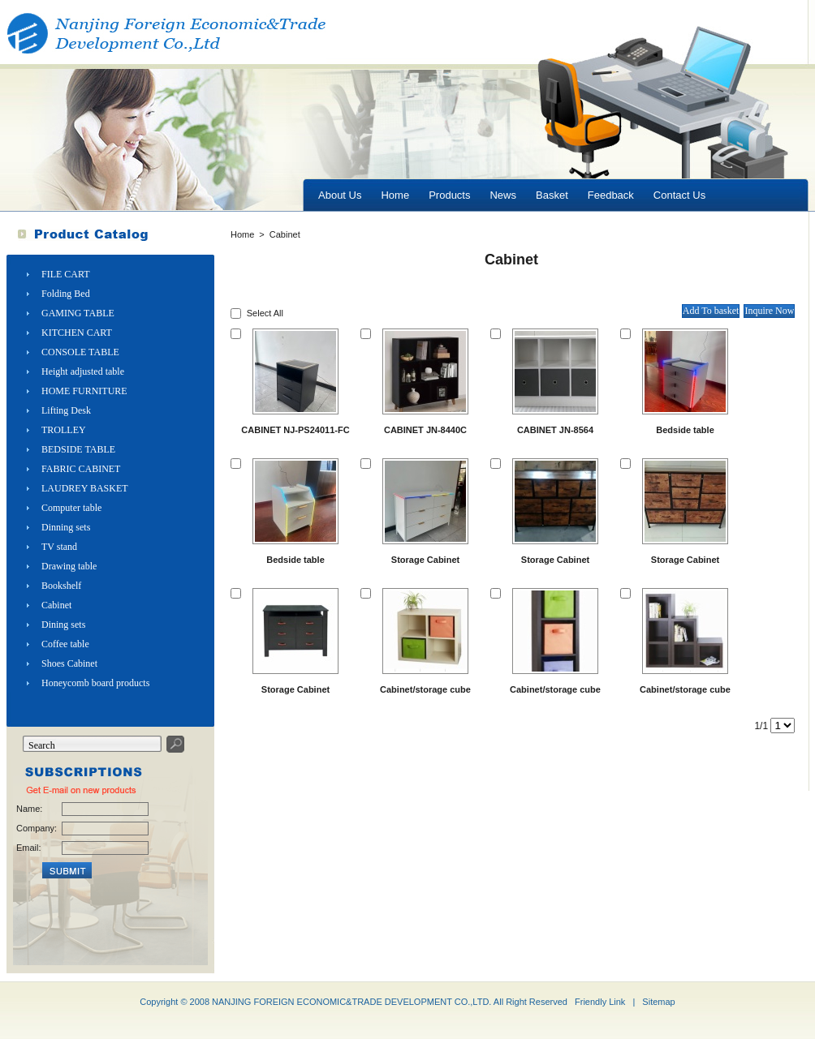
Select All (265, 313)
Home (242, 234)
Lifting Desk (66, 410)
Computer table (71, 507)
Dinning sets (65, 527)
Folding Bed (65, 293)
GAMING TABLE (77, 313)
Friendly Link (600, 1002)
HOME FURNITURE (84, 391)
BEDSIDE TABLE (78, 449)
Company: (35, 828)
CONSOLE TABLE (80, 352)
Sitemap (658, 1002)
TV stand (59, 546)
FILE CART (65, 274)
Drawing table (69, 566)
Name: (29, 809)
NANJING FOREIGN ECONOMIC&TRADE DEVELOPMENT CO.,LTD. (351, 1002)
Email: (28, 847)
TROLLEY (63, 430)
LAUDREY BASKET (84, 488)
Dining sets (63, 624)
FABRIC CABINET (80, 468)
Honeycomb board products (95, 683)
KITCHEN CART (76, 332)
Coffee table (65, 644)
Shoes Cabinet (69, 663)
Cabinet (56, 605)
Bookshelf (61, 585)
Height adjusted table (82, 371)
